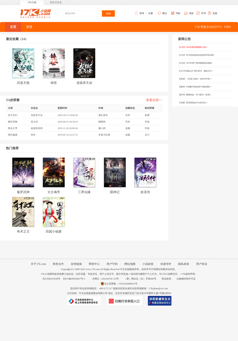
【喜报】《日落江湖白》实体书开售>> (195, 79)
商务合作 (58, 263)
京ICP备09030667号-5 (74, 278)
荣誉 (29, 27)
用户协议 (201, 263)
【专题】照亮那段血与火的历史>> (193, 103)
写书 (203, 13)
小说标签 (148, 263)
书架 (178, 13)
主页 (13, 27)
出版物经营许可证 (186, 278)
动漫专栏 (165, 263)
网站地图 (129, 263)
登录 (141, 13)
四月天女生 (56, 2)
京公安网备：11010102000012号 (120, 283)
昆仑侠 (34, 121)
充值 (214, 13)
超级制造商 (37, 128)
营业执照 (166, 278)
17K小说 (31, 2)
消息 (191, 13)
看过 (164, 13)
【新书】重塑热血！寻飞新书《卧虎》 (195, 95)
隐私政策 (183, 263)
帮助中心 (94, 263)
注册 (150, 13)
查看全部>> (154, 100)
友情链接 (76, 263)
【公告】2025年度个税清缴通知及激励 (195, 63)
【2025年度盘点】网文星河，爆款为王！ (196, 71)
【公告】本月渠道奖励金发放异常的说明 (196, 55)
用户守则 (112, 263)
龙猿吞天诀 (37, 115)
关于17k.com (38, 263)
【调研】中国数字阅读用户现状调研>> (195, 87)
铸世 (33, 134)
